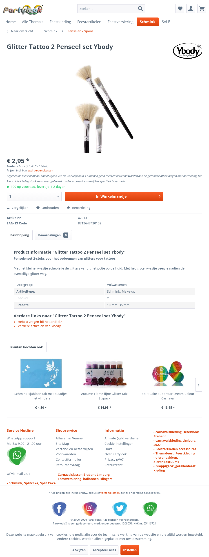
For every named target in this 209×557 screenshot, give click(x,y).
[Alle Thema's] (33, 22)
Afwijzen (79, 550)
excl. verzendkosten (40, 170)
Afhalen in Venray (69, 438)
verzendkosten (110, 493)
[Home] (10, 22)
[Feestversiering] (120, 22)
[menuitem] (111, 8)
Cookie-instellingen (118, 443)
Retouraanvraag (68, 465)
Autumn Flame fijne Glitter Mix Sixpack (104, 396)
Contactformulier (68, 459)
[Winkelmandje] (201, 8)
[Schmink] (148, 22)
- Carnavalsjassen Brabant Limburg (83, 474)
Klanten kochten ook (26, 347)
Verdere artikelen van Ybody (37, 326)
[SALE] (166, 22)
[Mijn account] (190, 8)
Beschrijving (19, 235)
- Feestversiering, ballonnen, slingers (84, 479)
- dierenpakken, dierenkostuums (166, 459)
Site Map (62, 443)
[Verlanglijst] (179, 8)
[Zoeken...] (111, 8)
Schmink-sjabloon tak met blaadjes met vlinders (40, 396)
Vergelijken (18, 208)
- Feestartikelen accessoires (174, 449)
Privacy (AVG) (114, 459)
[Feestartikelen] (89, 22)
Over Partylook (115, 454)
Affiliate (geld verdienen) (122, 438)
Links (108, 449)
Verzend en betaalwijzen (74, 449)
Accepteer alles (104, 550)
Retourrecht (113, 465)
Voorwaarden (66, 454)
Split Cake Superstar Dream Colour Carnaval (168, 396)
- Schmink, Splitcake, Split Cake (31, 483)
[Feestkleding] (60, 22)
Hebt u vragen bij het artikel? (38, 322)
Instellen (130, 550)
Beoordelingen (53, 235)
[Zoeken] (140, 8)
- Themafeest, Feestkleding (174, 453)
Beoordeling (78, 208)
